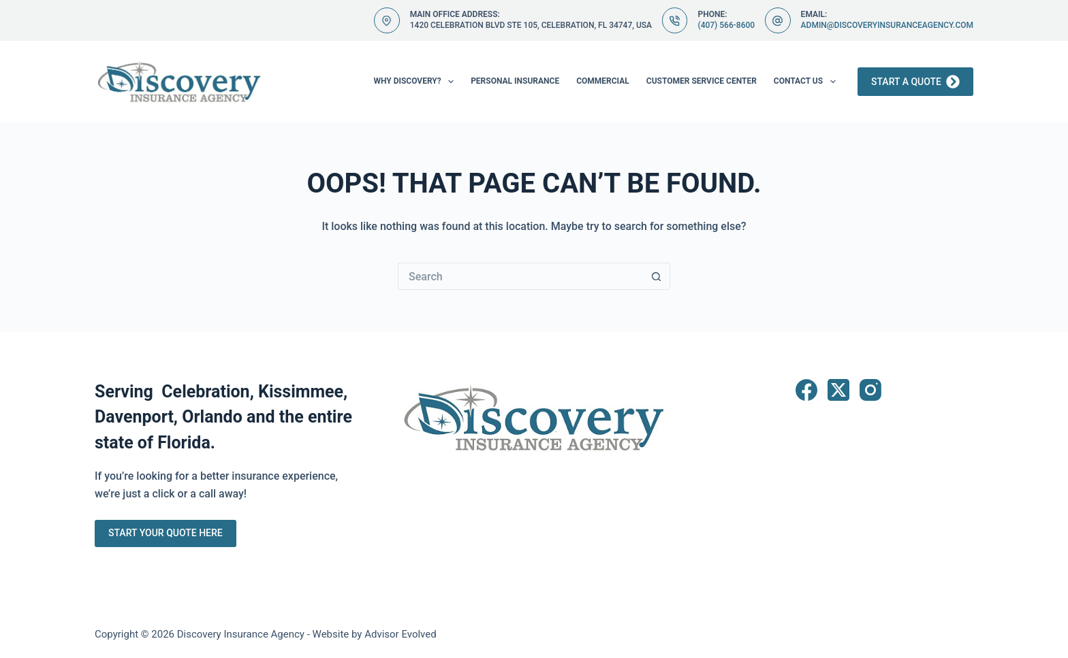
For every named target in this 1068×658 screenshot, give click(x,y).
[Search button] (656, 276)
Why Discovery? (416, 81)
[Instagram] (870, 390)
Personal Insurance (515, 81)
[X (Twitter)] (838, 390)
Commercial (602, 81)
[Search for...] (520, 276)
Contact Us (807, 81)
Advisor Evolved (400, 634)
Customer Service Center (701, 81)
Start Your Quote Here (165, 532)
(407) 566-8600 (726, 25)
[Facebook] (806, 390)
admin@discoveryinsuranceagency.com (887, 25)
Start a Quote (915, 81)
